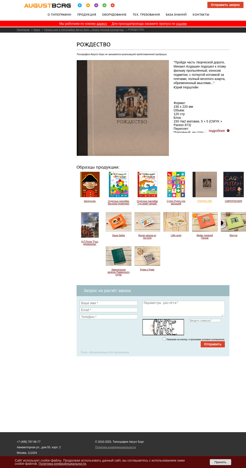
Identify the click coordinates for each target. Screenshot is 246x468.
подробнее (217, 131)
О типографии (59, 14)
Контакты (201, 14)
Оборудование (114, 14)
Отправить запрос (225, 5)
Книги (37, 29)
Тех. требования (146, 14)
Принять (220, 462)
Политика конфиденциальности (115, 447)
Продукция (86, 14)
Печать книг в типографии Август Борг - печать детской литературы (84, 29)
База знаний (176, 14)
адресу (102, 24)
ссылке (181, 24)
